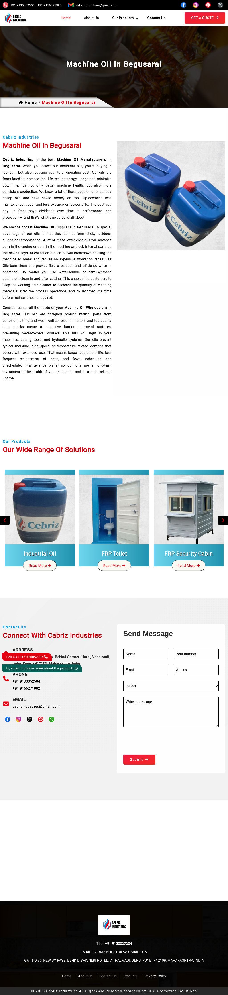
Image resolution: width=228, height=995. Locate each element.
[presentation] (157, 741)
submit (139, 759)
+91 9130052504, (22, 5)
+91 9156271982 (50, 5)
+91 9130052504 (26, 681)
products (130, 976)
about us (91, 18)
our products (123, 18)
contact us (156, 18)
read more (40, 565)
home (66, 18)
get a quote (205, 18)
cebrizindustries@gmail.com (96, 5)
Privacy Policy (155, 976)
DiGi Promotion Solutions (172, 991)
